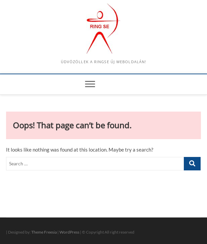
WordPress (69, 232)
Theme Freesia (44, 232)
